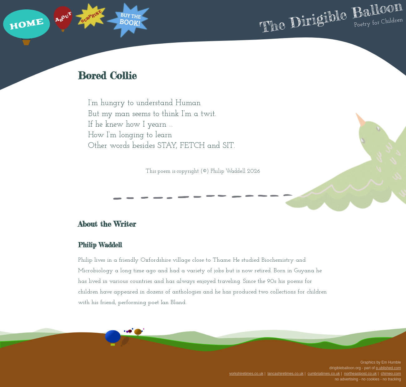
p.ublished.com (388, 368)
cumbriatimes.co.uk (324, 373)
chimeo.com (391, 373)
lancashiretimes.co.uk (285, 373)
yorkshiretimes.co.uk (246, 373)
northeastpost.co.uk (360, 373)
